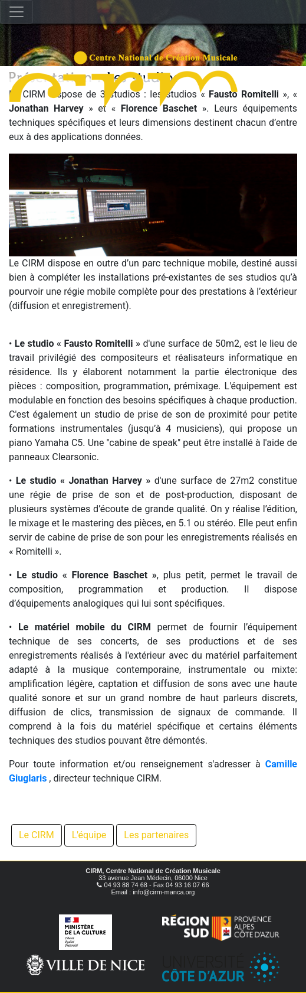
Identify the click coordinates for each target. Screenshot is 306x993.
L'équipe (89, 835)
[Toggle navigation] (16, 12)
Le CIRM (36, 835)
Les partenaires (156, 835)
